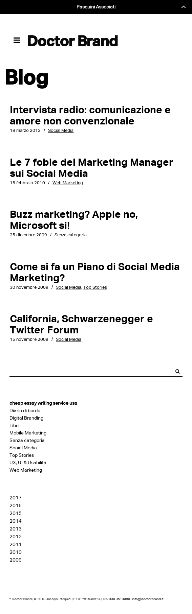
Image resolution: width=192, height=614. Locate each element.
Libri (14, 425)
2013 (15, 529)
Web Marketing (67, 183)
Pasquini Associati (96, 7)
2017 (15, 498)
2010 (15, 552)
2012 (15, 537)
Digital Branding (26, 418)
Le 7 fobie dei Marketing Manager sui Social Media (91, 168)
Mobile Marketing (27, 433)
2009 (15, 560)
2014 (15, 521)
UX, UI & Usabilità (27, 463)
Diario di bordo (24, 411)
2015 (15, 513)
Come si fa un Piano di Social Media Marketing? (95, 272)
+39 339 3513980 (116, 599)
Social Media (60, 130)
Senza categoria (71, 235)
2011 (15, 544)
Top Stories (95, 287)
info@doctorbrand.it (147, 599)
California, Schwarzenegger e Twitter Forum (81, 324)
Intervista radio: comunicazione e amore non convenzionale (90, 115)
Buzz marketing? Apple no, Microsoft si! (74, 220)
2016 (15, 505)
